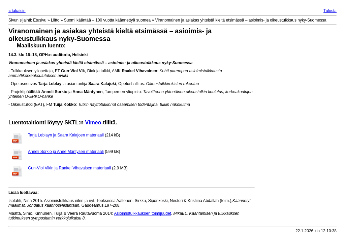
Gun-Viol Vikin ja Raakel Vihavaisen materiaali (69, 168)
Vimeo (93, 122)
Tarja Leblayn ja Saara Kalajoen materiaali (66, 135)
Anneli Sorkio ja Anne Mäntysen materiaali (66, 151)
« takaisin (17, 10)
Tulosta (330, 10)
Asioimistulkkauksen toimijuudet (142, 213)
